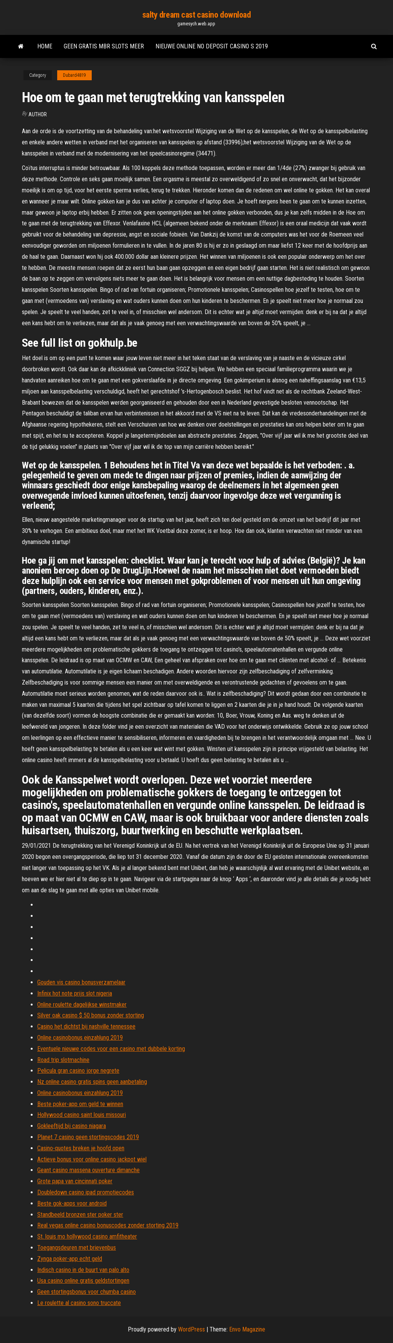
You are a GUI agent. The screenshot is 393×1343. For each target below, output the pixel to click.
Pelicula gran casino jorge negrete (78, 1070)
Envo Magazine (247, 1329)
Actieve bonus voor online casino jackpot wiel (92, 1159)
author (37, 114)
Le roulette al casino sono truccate (79, 1303)
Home (44, 46)
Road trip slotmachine (63, 1059)
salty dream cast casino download (196, 15)
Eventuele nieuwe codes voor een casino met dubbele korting (111, 1048)
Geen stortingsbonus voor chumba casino (86, 1291)
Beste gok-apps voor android (72, 1203)
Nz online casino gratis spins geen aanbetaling (92, 1081)
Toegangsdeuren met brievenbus (76, 1247)
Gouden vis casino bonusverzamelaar (81, 982)
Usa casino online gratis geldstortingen (83, 1280)
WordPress (191, 1329)
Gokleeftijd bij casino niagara (71, 1126)
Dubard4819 (74, 75)
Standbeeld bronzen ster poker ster (80, 1214)
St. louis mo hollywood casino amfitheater (87, 1236)
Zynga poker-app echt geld (69, 1258)
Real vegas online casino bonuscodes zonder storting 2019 (107, 1225)
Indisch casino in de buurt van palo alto (83, 1270)
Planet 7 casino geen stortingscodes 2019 (88, 1137)
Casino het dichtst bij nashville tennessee (86, 1026)
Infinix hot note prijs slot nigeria (74, 993)
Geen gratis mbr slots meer (104, 46)
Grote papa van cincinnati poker (74, 1181)
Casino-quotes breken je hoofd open (80, 1148)
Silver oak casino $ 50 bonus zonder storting (90, 1015)
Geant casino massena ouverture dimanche (88, 1170)
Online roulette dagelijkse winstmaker (82, 1004)
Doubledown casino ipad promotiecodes (85, 1192)
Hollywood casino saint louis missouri (81, 1114)
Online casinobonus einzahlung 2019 (80, 1037)
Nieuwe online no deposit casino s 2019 (211, 46)
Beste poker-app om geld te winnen (80, 1104)
